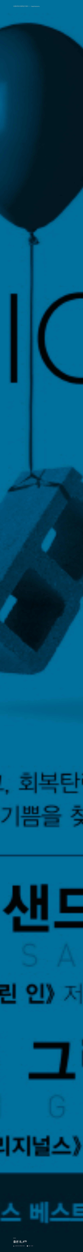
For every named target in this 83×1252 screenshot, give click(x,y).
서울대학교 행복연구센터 (20, 6)
